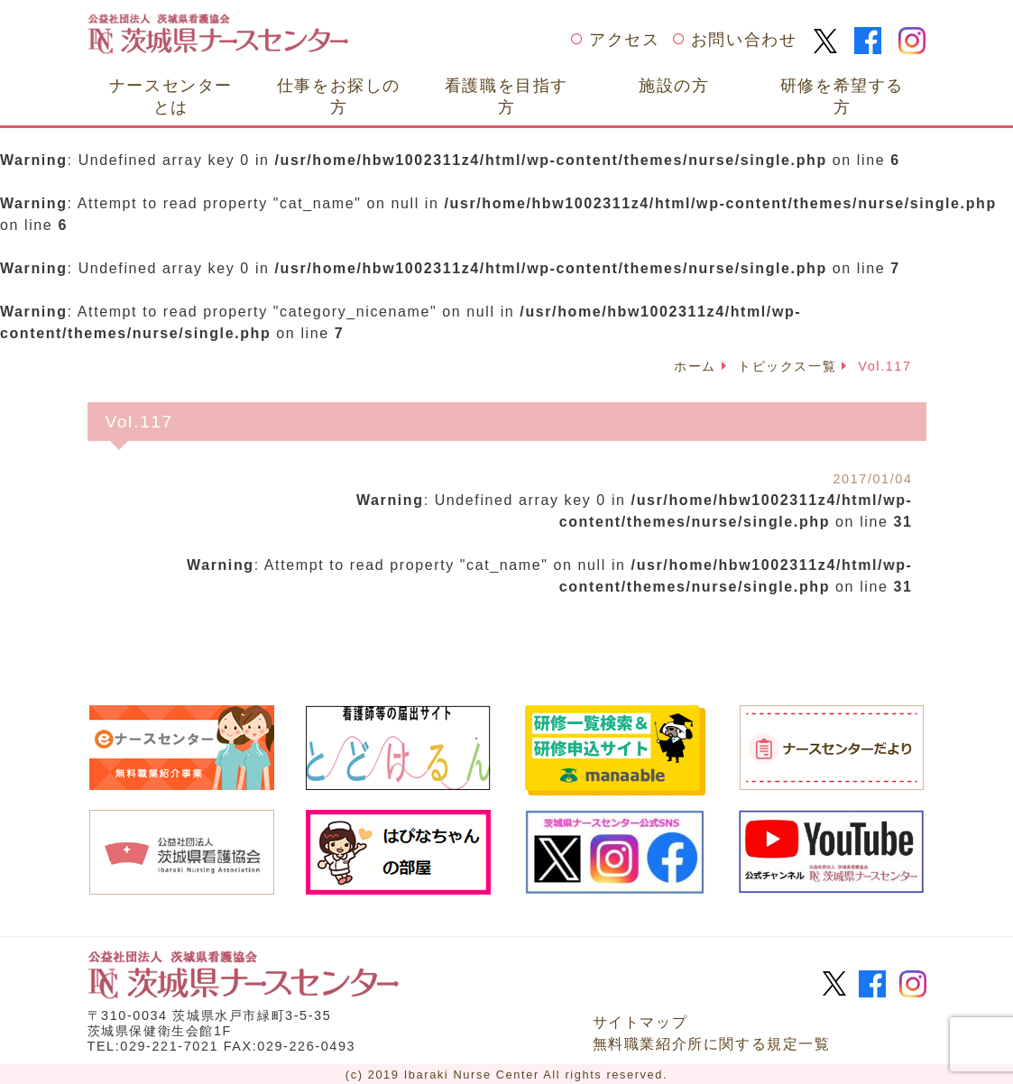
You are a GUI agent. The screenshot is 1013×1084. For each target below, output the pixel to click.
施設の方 (674, 85)
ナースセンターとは (171, 96)
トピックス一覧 (787, 366)
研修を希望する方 (842, 96)
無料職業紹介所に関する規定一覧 (712, 1042)
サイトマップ (640, 1020)
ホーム (695, 366)
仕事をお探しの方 (339, 96)
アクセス (624, 40)
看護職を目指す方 (506, 96)
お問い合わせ (744, 40)
